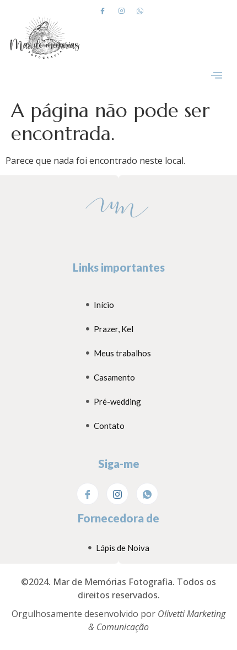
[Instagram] (121, 10)
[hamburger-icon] (216, 76)
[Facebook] (102, 10)
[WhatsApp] (147, 494)
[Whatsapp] (140, 10)
